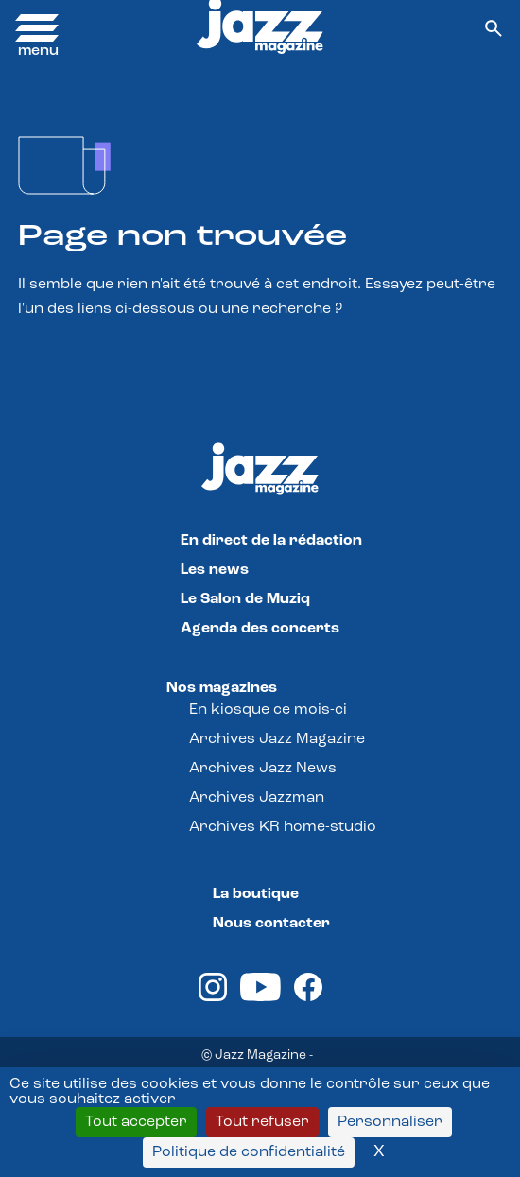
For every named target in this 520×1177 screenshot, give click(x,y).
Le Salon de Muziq (245, 599)
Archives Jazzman (256, 797)
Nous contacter (271, 923)
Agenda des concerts (260, 628)
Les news (215, 570)
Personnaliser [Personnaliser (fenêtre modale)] (390, 1122)
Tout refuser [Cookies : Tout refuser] (262, 1122)
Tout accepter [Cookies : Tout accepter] (136, 1122)
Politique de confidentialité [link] (248, 1152)
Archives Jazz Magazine (277, 739)
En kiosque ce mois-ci (268, 710)
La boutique (256, 894)
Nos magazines (221, 688)
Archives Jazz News (263, 768)
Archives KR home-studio (282, 827)
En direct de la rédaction (271, 540)
